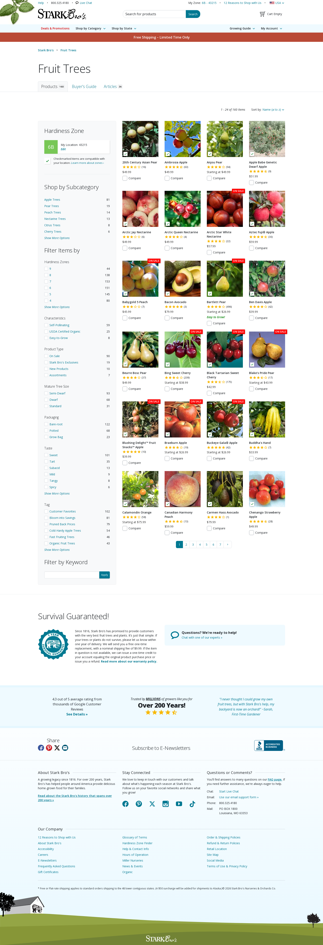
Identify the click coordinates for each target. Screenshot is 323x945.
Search (193, 14)
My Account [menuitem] (269, 28)
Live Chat (86, 3)
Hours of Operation (135, 855)
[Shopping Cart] (271, 14)
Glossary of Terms (134, 837)
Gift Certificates (48, 872)
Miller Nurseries (132, 860)
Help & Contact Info (135, 849)
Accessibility (46, 849)
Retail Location (217, 849)
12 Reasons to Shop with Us (242, 3)
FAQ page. (275, 779)
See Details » (77, 714)
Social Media (215, 860)
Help (41, 3)
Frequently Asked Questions (56, 866)
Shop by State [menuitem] (122, 28)
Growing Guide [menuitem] (240, 28)
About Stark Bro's (49, 843)
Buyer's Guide (84, 86)
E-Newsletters (47, 860)
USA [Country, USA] (278, 3)
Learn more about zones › (87, 163)
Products (52, 86)
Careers (43, 855)
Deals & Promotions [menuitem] (55, 28)
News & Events (132, 866)
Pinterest (139, 803)
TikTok (192, 803)
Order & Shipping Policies (223, 837)
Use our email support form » (239, 797)
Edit (63, 149)
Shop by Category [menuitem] (88, 28)
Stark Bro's (46, 50)
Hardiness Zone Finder (137, 843)
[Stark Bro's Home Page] (62, 14)
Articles (113, 86)
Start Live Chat (229, 791)
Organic (127, 872)
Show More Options (57, 238)
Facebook (125, 803)
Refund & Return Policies (223, 843)
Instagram (166, 803)
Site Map (213, 855)
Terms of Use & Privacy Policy (227, 866)
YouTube (179, 803)
